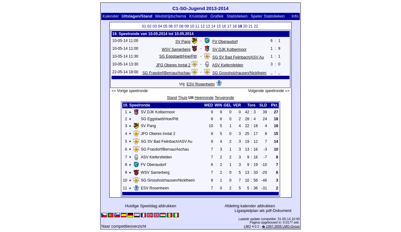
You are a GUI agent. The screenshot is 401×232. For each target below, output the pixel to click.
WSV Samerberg (176, 49)
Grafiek (217, 16)
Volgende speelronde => (269, 91)
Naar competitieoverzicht (123, 226)
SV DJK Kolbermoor (229, 49)
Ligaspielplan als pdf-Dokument (263, 210)
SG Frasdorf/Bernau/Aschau (166, 73)
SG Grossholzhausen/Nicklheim (239, 73)
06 (171, 26)
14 (213, 26)
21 (250, 26)
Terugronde (224, 97)
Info (295, 16)
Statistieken (237, 16)
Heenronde (204, 97)
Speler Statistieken (267, 16)
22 (256, 26)
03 (155, 26)
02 (149, 26)
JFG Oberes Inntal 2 (173, 65)
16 (224, 26)
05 (165, 26)
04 (160, 26)
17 (229, 26)
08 (181, 26)
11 (197, 26)
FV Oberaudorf (225, 41)
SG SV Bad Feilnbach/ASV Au (238, 57)
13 (208, 26)
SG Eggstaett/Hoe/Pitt (178, 56)
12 (202, 26)
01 (144, 26)
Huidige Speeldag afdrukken (150, 206)
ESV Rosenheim (200, 84)
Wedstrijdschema (170, 16)
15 (218, 26)
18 (234, 26)
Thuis (182, 97)
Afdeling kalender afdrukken (250, 206)
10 (192, 26)
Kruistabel (198, 16)
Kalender (110, 16)
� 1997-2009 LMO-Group (280, 226)
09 (187, 26)
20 (245, 26)
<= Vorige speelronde (130, 91)
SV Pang (182, 41)
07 (176, 26)
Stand (172, 97)
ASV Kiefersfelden (227, 65)
